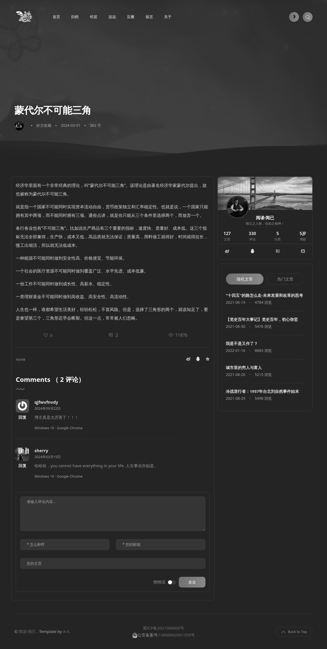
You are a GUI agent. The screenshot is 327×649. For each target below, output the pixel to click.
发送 (192, 582)
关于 (168, 17)
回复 (22, 417)
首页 (56, 17)
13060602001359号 (177, 635)
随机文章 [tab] (245, 279)
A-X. (66, 631)
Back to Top (294, 631)
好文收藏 (43, 125)
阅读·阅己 (27, 631)
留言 (149, 17)
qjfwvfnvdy (46, 402)
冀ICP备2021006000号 (163, 628)
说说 (112, 17)
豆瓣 (130, 17)
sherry (41, 451)
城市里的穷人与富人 (244, 367)
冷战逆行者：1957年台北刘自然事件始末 (262, 391)
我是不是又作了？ (242, 343)
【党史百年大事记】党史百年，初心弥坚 (262, 319)
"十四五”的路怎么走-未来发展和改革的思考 (264, 295)
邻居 (93, 17)
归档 (75, 17)
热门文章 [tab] (285, 279)
